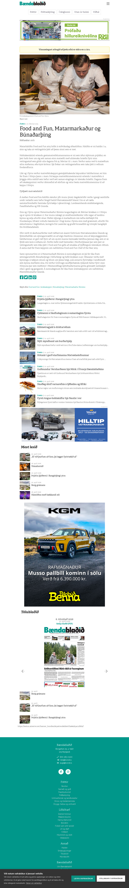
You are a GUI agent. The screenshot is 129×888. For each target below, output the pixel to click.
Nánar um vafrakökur (34, 883)
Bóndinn (64, 823)
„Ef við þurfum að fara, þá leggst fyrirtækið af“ (54, 456)
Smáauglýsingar (64, 851)
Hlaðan (64, 848)
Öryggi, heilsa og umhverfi (64, 804)
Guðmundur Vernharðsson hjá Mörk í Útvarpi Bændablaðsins (70, 369)
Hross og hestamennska (64, 801)
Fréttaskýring (48, 12)
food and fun (34, 287)
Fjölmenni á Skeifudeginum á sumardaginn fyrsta (64, 313)
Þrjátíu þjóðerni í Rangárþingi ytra (55, 299)
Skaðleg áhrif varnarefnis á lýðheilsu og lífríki (61, 384)
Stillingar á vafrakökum (110, 878)
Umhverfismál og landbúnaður (64, 798)
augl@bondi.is (64, 763)
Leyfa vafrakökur (83, 879)
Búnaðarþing (58, 287)
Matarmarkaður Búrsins (75, 287)
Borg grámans (38, 485)
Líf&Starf (64, 809)
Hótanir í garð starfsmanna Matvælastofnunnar (63, 355)
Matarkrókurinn (64, 817)
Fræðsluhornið (64, 792)
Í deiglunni (64, 12)
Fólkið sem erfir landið (64, 826)
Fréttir (33, 12)
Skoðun (64, 786)
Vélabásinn (64, 838)
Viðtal (96, 12)
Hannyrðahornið (64, 820)
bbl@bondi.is (64, 760)
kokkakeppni (46, 287)
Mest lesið (29, 447)
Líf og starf (64, 829)
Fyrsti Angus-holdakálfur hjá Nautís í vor (59, 398)
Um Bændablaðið (64, 867)
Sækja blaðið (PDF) (64, 624)
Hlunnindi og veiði (64, 835)
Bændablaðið (64, 862)
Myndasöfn (64, 857)
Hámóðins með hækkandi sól (45, 494)
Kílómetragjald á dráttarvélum (53, 327)
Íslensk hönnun (64, 814)
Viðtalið (64, 832)
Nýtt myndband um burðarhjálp (54, 341)
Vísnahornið (37, 466)
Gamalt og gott (64, 789)
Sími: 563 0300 (64, 757)
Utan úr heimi (81, 12)
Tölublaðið (30, 612)
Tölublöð (64, 854)
